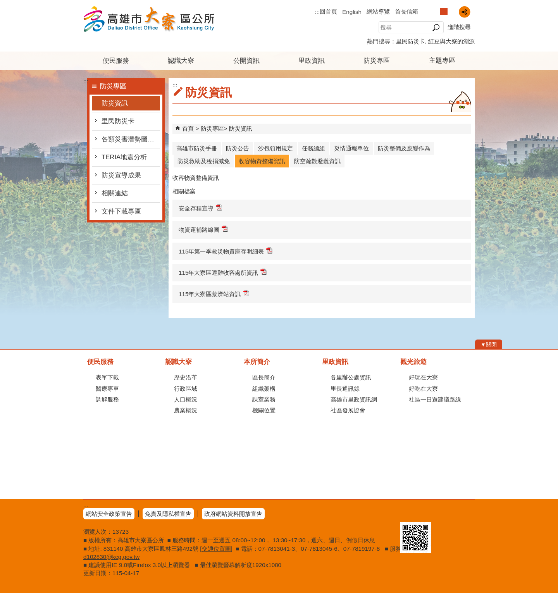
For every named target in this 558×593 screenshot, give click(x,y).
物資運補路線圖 (203, 229)
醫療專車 (107, 388)
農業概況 (185, 410)
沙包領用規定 (275, 148)
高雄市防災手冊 (196, 148)
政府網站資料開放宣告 (233, 513)
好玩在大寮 (423, 377)
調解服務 (107, 399)
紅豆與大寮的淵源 (451, 41)
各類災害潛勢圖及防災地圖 (131, 139)
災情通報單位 (351, 148)
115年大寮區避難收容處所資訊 (223, 272)
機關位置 (264, 410)
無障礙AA (446, 512)
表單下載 (107, 377)
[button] (436, 27)
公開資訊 (246, 60)
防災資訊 (115, 103)
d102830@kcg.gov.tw (111, 556)
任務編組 (313, 148)
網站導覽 (378, 11)
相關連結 (115, 193)
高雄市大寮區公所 (148, 19)
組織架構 (264, 388)
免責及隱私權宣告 (168, 513)
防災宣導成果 (121, 175)
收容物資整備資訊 (262, 161)
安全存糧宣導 (200, 208)
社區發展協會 (348, 410)
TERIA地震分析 (124, 157)
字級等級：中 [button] (444, 11)
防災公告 (237, 148)
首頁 (188, 128)
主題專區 (442, 60)
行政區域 (185, 388)
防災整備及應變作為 (404, 148)
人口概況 (185, 399)
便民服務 (116, 60)
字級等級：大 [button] (452, 11)
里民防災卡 (410, 41)
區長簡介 (264, 377)
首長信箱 (406, 11)
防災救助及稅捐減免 (203, 161)
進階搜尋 (459, 27)
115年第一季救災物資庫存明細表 (225, 251)
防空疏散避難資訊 (317, 161)
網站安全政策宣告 (109, 513)
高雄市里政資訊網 (354, 399)
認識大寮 (181, 60)
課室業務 (264, 399)
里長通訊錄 (345, 388)
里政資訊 (311, 60)
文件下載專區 (121, 211)
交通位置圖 (216, 548)
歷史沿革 (185, 377)
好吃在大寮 (423, 388)
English (352, 12)
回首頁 (328, 11)
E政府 (408, 512)
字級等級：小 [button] (435, 11)
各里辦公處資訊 (351, 377)
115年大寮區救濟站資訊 (214, 293)
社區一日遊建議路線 (435, 399)
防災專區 (376, 60)
